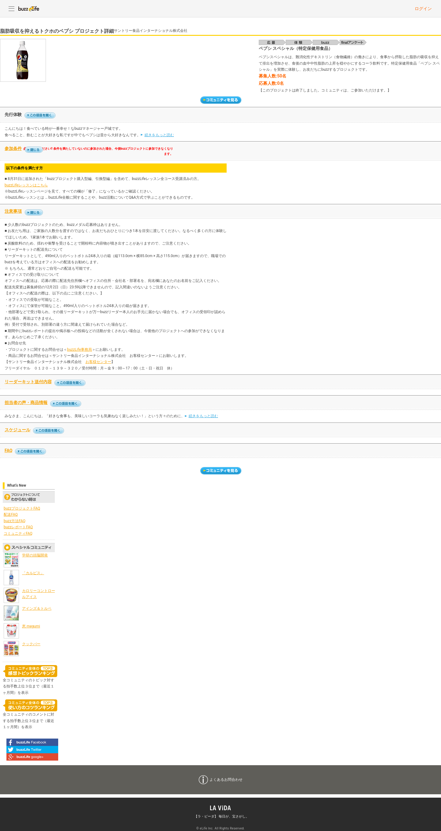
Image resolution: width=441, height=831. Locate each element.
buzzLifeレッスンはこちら (26, 185)
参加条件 (13, 148)
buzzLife (28, 8)
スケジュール (17, 429)
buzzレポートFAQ (18, 527)
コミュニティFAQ (18, 533)
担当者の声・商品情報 (26, 402)
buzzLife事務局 (79, 349)
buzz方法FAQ (14, 521)
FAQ (8, 450)
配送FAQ (11, 514)
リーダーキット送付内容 (28, 381)
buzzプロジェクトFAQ (22, 508)
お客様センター (98, 362)
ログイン (423, 8)
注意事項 (13, 211)
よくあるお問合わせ (226, 779)
